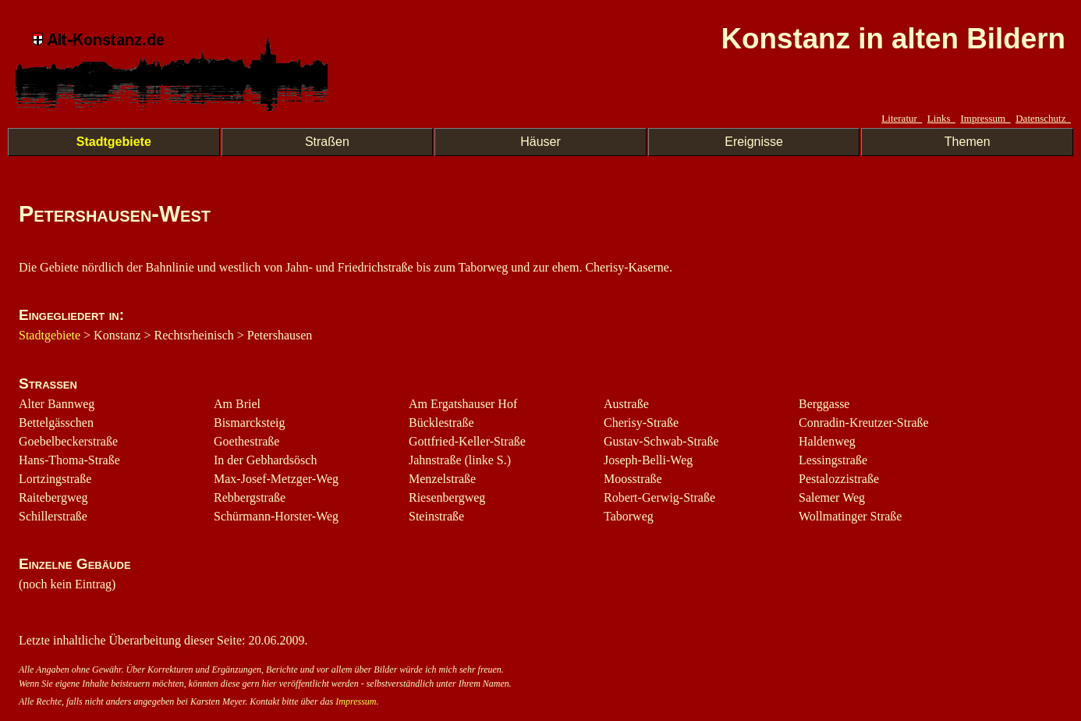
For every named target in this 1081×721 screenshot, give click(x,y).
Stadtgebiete (113, 141)
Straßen (327, 141)
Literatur (901, 118)
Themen (968, 141)
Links (941, 118)
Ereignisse (754, 141)
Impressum (985, 118)
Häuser (540, 141)
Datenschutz (1043, 118)
